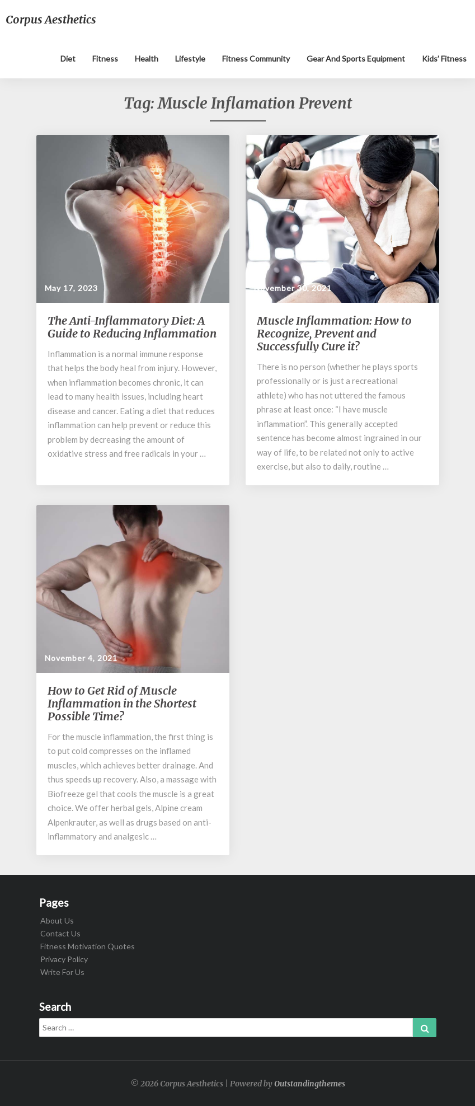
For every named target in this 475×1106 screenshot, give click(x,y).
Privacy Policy (64, 959)
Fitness (105, 58)
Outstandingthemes (309, 1084)
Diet (68, 58)
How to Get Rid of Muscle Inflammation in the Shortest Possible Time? (122, 703)
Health (146, 58)
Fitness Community (256, 58)
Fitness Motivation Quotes (87, 946)
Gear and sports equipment (356, 58)
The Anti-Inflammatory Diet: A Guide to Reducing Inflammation (132, 326)
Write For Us (62, 972)
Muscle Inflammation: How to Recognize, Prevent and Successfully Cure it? (334, 333)
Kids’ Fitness (444, 58)
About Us (57, 920)
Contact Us (60, 933)
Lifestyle (190, 58)
